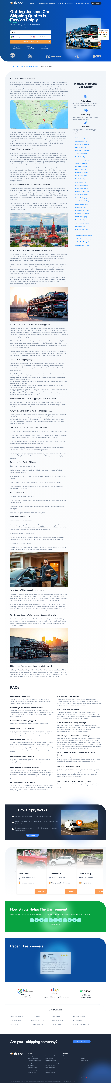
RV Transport (56, 1016)
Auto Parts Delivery (79, 1016)
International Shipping (38, 1020)
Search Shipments (43, 3)
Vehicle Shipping (57, 1020)
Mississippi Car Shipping (32, 66)
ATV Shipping (77, 1020)
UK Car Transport (57, 1024)
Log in (61, 3)
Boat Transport (36, 1016)
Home (12, 66)
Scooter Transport (37, 1024)
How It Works (52, 3)
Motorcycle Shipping (16, 1016)
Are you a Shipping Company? (82, 3)
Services (33, 3)
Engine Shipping (15, 1020)
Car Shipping (19, 66)
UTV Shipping (14, 1024)
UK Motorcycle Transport (81, 1024)
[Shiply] (16, 3)
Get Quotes (96, 3)
